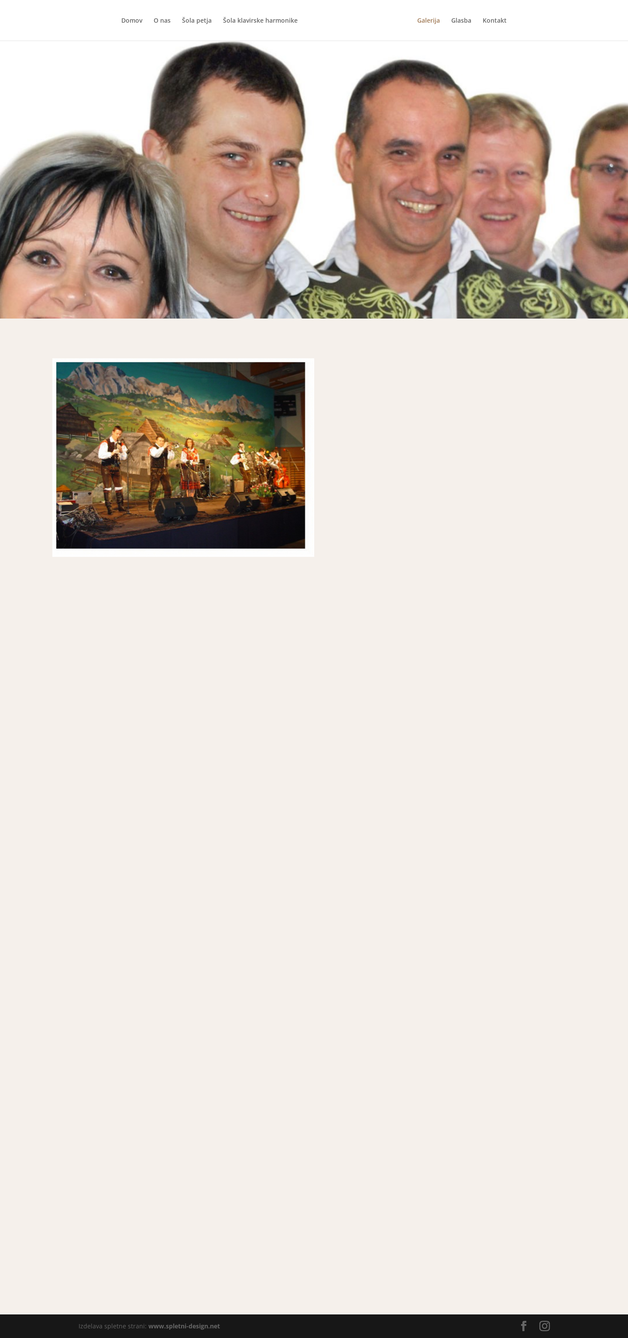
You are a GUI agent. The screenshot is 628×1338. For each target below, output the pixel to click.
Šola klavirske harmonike (260, 20)
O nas (162, 20)
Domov (131, 20)
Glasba (461, 20)
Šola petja (197, 20)
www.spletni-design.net (184, 1326)
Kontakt (495, 20)
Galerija (428, 20)
